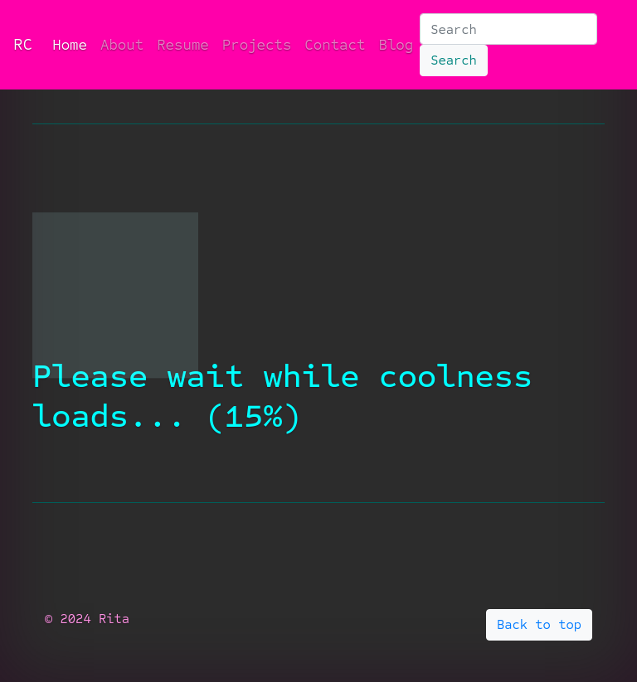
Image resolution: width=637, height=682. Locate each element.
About (121, 45)
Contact (334, 45)
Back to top (539, 624)
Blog (395, 45)
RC (22, 44)
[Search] (508, 29)
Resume (183, 45)
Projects (257, 45)
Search (453, 60)
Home (73, 43)
